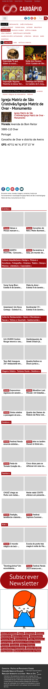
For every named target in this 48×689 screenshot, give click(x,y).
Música (6, 266)
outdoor (29, 27)
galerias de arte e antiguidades (11, 36)
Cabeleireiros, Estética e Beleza (26, 642)
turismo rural (20, 27)
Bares (21, 633)
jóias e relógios (6, 33)
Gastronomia (33, 320)
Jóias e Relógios (27, 645)
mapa (15, 42)
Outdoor (6, 422)
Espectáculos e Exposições (13, 648)
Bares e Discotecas (32, 317)
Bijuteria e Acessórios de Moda (27, 651)
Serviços (5, 645)
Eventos (6, 209)
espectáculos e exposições (22, 33)
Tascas (5, 320)
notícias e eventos (25, 42)
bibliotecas (38, 27)
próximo (30, 94)
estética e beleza (30, 30)
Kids (4, 524)
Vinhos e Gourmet (18, 320)
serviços (36, 36)
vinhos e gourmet (7, 27)
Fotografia (17, 263)
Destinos (35, 371)
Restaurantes (16, 317)
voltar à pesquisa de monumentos (14, 94)
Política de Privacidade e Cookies (22, 668)
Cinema (27, 263)
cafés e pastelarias (26, 24)
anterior (40, 91)
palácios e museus (18, 30)
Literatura (15, 266)
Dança (42, 263)
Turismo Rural (24, 371)
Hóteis (13, 371)
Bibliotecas (6, 636)
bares (42, 36)
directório (8, 42)
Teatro (35, 263)
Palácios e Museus (21, 636)
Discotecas (29, 633)
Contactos (5, 668)
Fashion (6, 473)
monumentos (5, 30)
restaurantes (13, 24)
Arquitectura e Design (19, 260)
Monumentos (36, 636)
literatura (27, 36)
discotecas (4, 39)
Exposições (26, 266)
